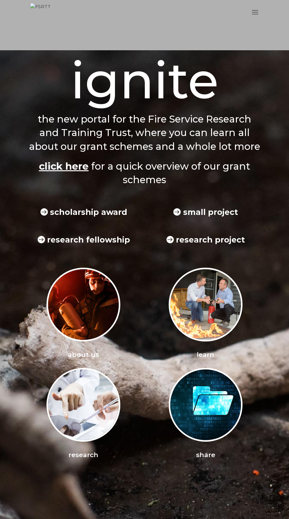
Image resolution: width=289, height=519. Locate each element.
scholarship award (88, 212)
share (205, 455)
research (83, 455)
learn (205, 354)
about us (83, 354)
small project (210, 212)
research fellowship (88, 239)
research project (210, 239)
